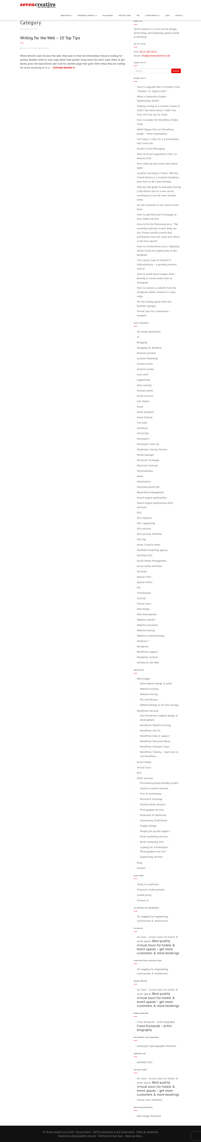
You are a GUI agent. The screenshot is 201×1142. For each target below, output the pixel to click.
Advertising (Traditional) (153, 820)
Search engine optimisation (152, 497)
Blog (168, 15)
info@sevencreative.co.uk (155, 55)
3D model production (149, 331)
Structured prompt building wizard (159, 783)
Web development (147, 614)
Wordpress (143, 646)
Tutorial (141, 598)
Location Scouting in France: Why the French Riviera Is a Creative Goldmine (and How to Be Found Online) (158, 177)
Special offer (144, 576)
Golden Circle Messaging (151, 148)
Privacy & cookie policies (151, 889)
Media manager (145, 454)
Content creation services (154, 788)
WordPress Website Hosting (155, 725)
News (140, 476)
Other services (152, 15)
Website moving (149, 694)
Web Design (66, 15)
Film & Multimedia (150, 793)
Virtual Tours (125, 15)
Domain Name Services (152, 804)
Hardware (142, 428)
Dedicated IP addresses (153, 815)
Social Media (107, 15)
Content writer (145, 363)
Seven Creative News (148, 544)
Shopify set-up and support (155, 831)
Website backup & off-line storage (159, 704)
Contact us (143, 900)
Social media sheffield (149, 566)
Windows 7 (143, 641)
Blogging (142, 342)
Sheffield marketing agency (152, 550)
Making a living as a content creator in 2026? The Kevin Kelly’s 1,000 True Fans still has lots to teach (158, 110)
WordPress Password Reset (155, 741)
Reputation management (150, 492)
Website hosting (146, 630)
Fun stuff (142, 422)
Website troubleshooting (150, 635)
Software (142, 571)
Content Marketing (147, 358)
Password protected (148, 487)
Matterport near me (148, 444)
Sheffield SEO (144, 555)
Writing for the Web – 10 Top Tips (50, 37)
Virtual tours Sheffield (149, 1099)
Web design (143, 609)
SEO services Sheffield (149, 534)
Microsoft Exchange (148, 460)
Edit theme (143, 401)
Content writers (145, 369)
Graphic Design (148, 825)
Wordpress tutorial (147, 657)
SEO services (144, 528)
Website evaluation (147, 625)
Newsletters (144, 481)
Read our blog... (134, 1135)
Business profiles (146, 353)
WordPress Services (87, 15)
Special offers (144, 582)
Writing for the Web (29, 48)
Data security (144, 385)
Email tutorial (144, 417)
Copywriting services (151, 856)
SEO (138, 15)
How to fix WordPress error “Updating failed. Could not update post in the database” (158, 250)
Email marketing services (154, 836)
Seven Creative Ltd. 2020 (60, 1131)
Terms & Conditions (147, 1131)
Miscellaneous (145, 470)
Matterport (143, 438)
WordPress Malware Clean (154, 746)
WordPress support (147, 651)
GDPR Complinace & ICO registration (113, 1131)
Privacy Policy (83, 1131)
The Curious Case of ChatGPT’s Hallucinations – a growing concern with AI (156, 264)
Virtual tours (144, 603)
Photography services (152, 809)
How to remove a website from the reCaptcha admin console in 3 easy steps (156, 292)
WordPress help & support (155, 735)
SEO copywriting (146, 523)
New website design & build (156, 683)
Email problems (145, 412)
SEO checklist (144, 518)
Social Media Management (151, 560)
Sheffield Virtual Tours (110, 1135)
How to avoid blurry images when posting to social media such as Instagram (155, 278)
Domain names (145, 390)
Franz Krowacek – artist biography (156, 1022)
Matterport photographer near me (77, 1135)
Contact (179, 15)
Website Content (146, 619)
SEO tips (141, 539)
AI (138, 337)
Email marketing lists (152, 841)
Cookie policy (144, 895)
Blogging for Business (149, 347)
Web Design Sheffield (149, 1116)
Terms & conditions (148, 884)
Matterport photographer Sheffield (156, 1046)
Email (140, 406)
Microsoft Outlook (147, 465)
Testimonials (144, 592)
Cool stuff (142, 374)
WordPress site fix (150, 730)
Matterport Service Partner (152, 449)
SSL (139, 587)
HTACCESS (143, 433)
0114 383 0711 (148, 51)
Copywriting (143, 379)
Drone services (145, 395)
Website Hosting (149, 688)
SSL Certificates (149, 699)
